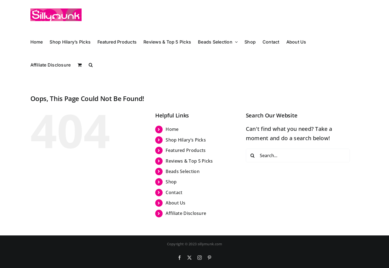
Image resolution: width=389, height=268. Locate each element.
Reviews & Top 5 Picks (189, 161)
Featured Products (186, 150)
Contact (174, 192)
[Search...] (298, 155)
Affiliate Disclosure (186, 213)
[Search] (253, 155)
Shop (171, 182)
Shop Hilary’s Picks (186, 140)
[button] (91, 64)
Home (172, 129)
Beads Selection (183, 171)
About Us (175, 203)
